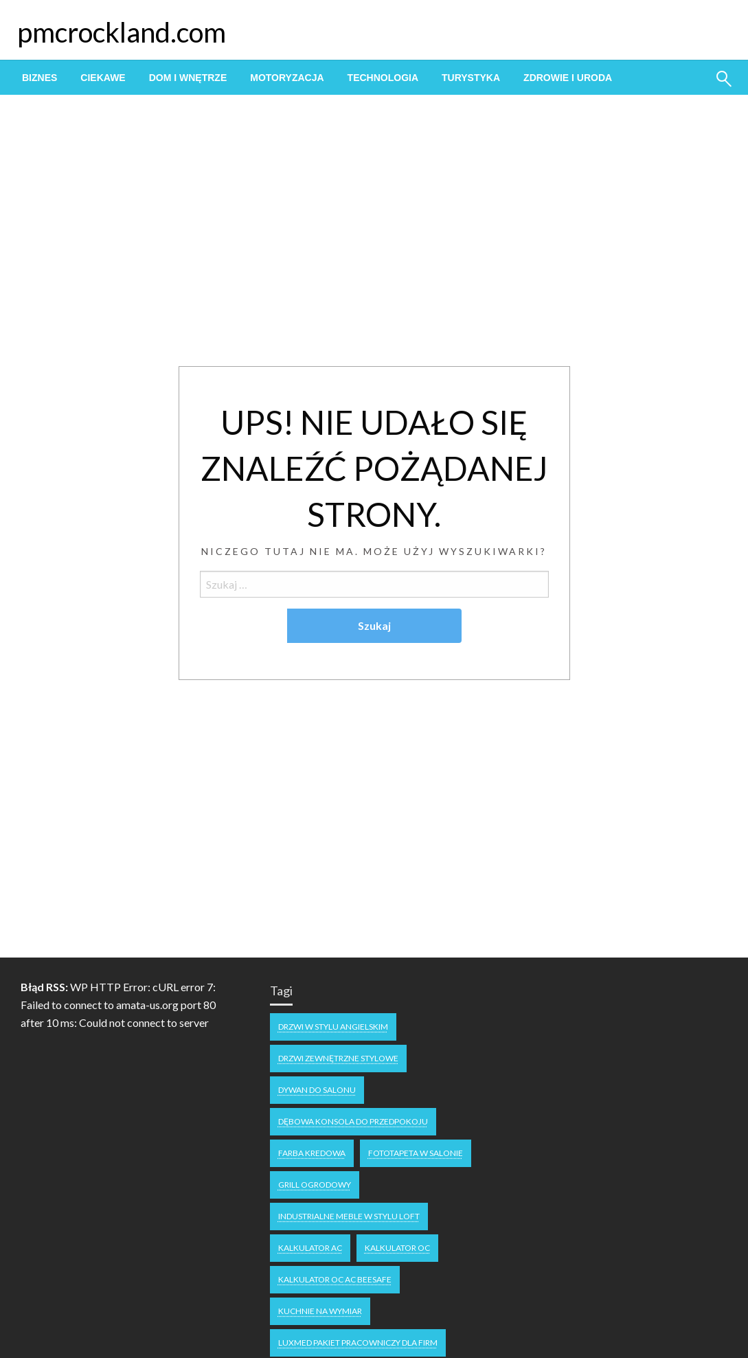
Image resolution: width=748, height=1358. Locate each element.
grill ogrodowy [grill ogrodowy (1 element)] (314, 1184)
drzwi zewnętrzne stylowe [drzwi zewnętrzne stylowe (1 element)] (338, 1058)
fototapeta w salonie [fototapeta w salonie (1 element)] (415, 1153)
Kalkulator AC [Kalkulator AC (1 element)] (310, 1248)
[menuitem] (39, 77)
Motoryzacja (287, 77)
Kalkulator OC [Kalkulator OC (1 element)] (397, 1248)
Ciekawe (102, 77)
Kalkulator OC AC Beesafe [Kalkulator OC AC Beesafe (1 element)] (335, 1279)
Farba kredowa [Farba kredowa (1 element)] (311, 1153)
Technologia (383, 77)
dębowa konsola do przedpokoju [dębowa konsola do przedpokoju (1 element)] (353, 1121)
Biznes (39, 77)
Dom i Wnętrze (188, 77)
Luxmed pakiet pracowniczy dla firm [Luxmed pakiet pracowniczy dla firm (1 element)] (358, 1342)
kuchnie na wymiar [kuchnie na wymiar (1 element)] (320, 1311)
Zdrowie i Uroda (567, 77)
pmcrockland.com (121, 32)
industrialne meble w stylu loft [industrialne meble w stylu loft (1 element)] (349, 1216)
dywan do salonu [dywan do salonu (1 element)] (317, 1090)
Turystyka (471, 77)
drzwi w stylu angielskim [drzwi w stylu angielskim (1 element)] (333, 1026)
